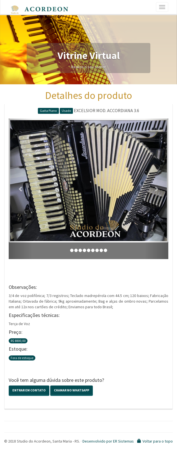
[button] (21, 189)
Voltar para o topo (157, 441)
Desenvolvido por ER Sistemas (108, 441)
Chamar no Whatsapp (71, 390)
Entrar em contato (29, 390)
